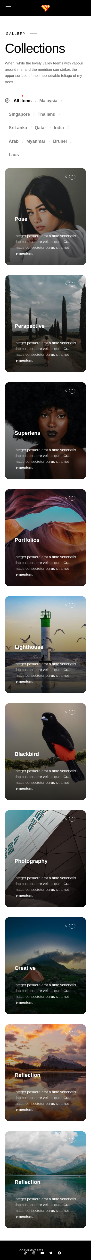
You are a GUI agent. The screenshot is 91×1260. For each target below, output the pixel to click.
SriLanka (20, 127)
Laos (14, 154)
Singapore (21, 114)
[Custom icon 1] (25, 1253)
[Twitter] (51, 1253)
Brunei (61, 141)
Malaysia (50, 100)
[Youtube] (42, 1253)
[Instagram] (34, 1253)
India (61, 127)
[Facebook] (59, 1253)
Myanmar (37, 141)
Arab (15, 141)
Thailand (48, 114)
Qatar (42, 127)
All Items (24, 100)
